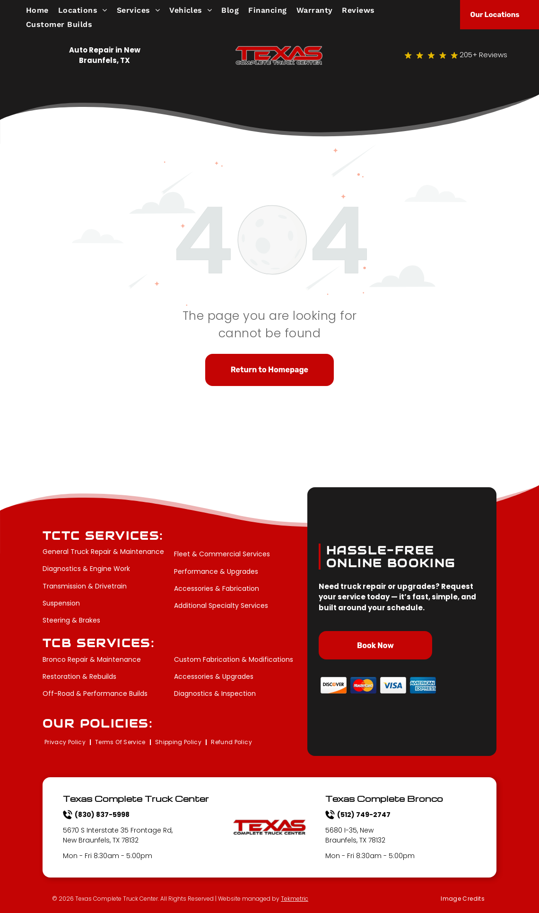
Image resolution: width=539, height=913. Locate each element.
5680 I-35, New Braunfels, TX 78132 (355, 835)
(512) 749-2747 (364, 814)
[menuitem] (42, 10)
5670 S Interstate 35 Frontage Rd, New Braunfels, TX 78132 (118, 835)
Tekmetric (294, 899)
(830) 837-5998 (102, 814)
